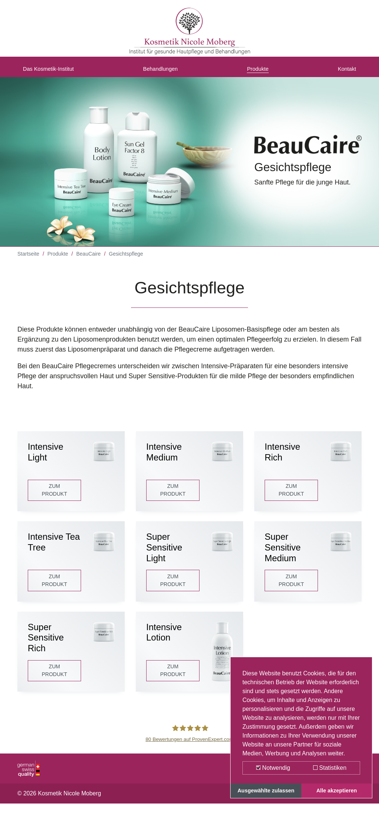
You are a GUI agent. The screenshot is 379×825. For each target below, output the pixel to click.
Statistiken (329, 768)
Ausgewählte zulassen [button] (266, 791)
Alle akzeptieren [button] (336, 791)
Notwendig (273, 768)
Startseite (28, 259)
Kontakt (344, 71)
